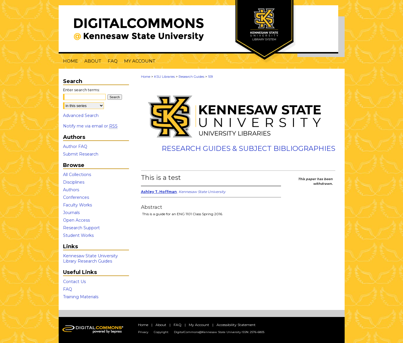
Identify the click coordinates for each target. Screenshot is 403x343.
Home (145, 77)
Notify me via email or (90, 126)
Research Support (81, 227)
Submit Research (80, 154)
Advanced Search (81, 115)
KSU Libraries (164, 77)
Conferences (76, 197)
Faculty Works (77, 205)
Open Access (76, 220)
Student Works (78, 235)
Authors (71, 189)
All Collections (77, 174)
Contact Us (74, 281)
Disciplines (73, 182)
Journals (71, 212)
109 (210, 77)
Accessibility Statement (236, 325)
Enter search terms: (81, 89)
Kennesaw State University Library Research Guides (90, 258)
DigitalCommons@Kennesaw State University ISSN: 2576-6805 (219, 332)
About (161, 325)
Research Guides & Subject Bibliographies (248, 148)
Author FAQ (75, 146)
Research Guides (191, 77)
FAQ (67, 289)
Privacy (143, 332)
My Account (199, 325)
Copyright (161, 332)
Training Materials (80, 296)
